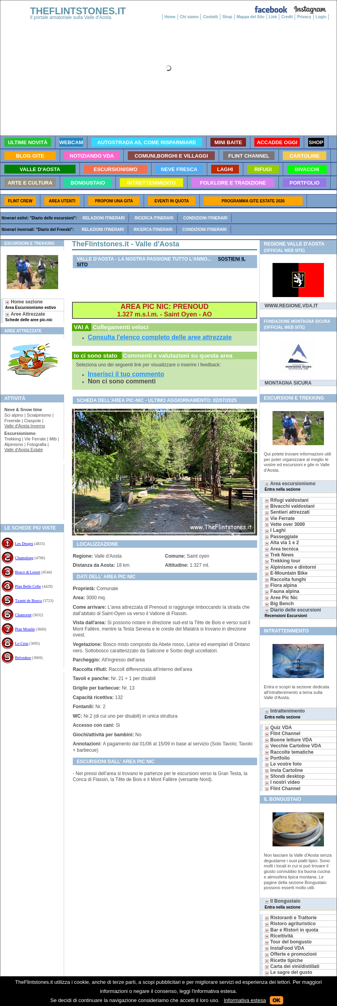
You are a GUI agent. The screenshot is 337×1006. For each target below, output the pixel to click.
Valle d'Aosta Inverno (24, 425)
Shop (227, 17)
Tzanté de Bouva (28, 600)
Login (321, 17)
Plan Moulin (25, 629)
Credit (287, 17)
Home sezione (30, 304)
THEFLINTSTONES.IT (78, 11)
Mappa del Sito (251, 17)
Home (170, 17)
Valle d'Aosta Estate (23, 449)
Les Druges (24, 543)
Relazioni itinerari (104, 218)
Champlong (24, 558)
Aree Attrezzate (29, 316)
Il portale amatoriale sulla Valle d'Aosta (71, 17)
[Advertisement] (29, 489)
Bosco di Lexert (27, 572)
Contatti (210, 17)
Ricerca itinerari (153, 218)
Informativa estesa (245, 1000)
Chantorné (23, 615)
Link (273, 17)
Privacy (304, 17)
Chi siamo (189, 17)
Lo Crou (21, 643)
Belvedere (23, 657)
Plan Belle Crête (28, 586)
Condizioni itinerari (205, 218)
